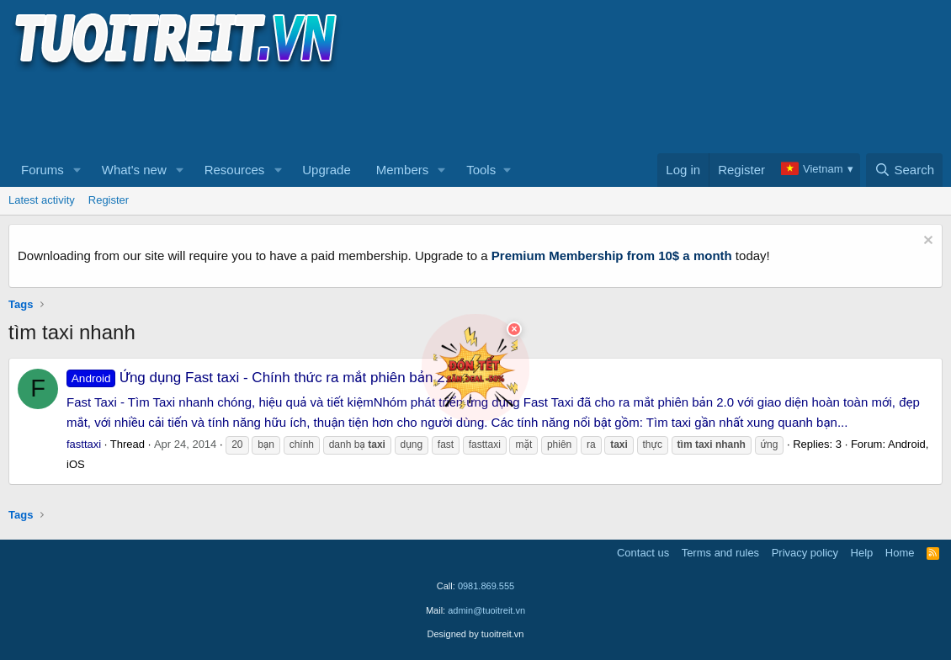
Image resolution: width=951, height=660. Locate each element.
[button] (77, 170)
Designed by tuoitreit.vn (476, 634)
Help (862, 552)
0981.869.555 (486, 586)
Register (108, 200)
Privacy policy (805, 552)
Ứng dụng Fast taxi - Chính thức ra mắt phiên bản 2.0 (261, 378)
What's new (134, 169)
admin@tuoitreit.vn (486, 610)
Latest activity (41, 200)
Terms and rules (720, 552)
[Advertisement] (314, 110)
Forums (42, 169)
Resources (235, 169)
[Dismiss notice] (926, 242)
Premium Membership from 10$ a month (611, 255)
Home (900, 552)
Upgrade (326, 169)
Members (402, 169)
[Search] (904, 170)
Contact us (643, 552)
